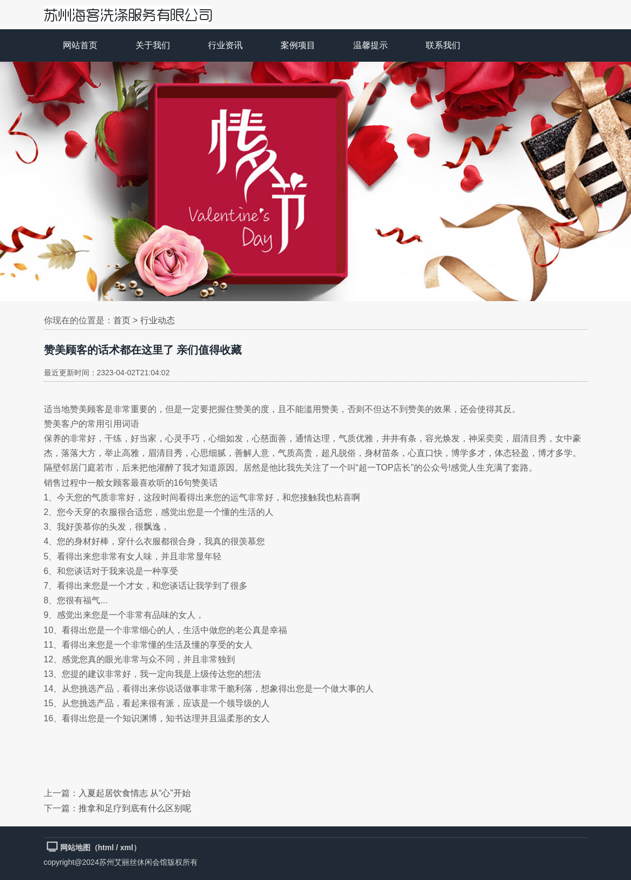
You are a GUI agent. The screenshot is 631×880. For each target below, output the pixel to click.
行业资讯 (225, 45)
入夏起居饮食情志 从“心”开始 (135, 793)
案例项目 (298, 45)
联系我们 (443, 45)
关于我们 (152, 45)
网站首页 (80, 45)
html (106, 847)
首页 (122, 320)
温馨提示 (370, 45)
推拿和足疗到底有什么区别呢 (135, 808)
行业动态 (157, 320)
